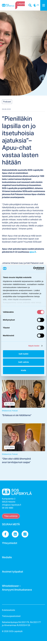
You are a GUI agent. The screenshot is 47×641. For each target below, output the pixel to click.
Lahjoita (21, 3)
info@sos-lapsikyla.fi (11, 504)
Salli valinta (23, 362)
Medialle (7, 558)
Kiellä (23, 370)
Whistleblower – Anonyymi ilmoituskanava (17, 588)
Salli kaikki (23, 354)
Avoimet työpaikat (12, 572)
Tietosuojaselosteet (11, 616)
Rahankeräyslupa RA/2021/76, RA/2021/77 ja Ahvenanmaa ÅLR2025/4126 (21, 624)
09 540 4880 (7, 508)
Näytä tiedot (33, 346)
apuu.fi (32, 252)
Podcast (7, 101)
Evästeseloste (8, 610)
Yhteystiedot (9, 544)
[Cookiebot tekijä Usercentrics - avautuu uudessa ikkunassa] (33, 268)
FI (35, 5)
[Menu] (43, 5)
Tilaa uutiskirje (11, 516)
